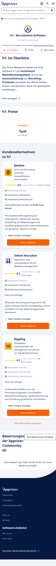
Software (6, 520)
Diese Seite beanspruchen (43, 45)
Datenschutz (7, 495)
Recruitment (34, 18)
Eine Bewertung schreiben (40, 436)
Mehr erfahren (28, 242)
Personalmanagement (16, 18)
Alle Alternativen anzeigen (28, 423)
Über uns (6, 515)
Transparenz (7, 500)
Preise (29, 50)
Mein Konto (7, 533)
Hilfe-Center (7, 538)
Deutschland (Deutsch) (26, 551)
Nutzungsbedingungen (12, 505)
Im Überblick (10, 50)
